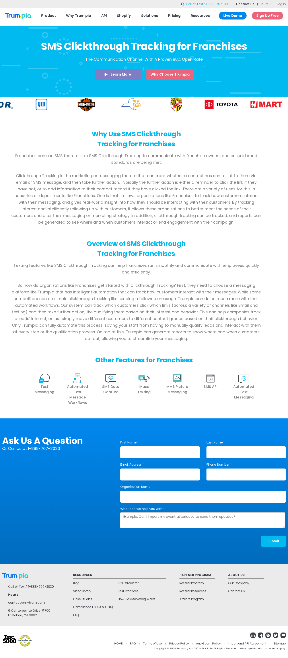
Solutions (149, 15)
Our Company (238, 583)
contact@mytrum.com (26, 602)
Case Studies (82, 599)
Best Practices (128, 591)
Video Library (82, 591)
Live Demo (232, 15)
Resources (200, 15)
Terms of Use (152, 643)
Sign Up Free (267, 15)
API (104, 15)
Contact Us (245, 4)
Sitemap (280, 643)
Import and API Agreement (247, 643)
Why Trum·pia (78, 15)
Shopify (124, 15)
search (183, 4)
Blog (76, 583)
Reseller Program (191, 583)
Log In (281, 4)
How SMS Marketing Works (136, 599)
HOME (118, 643)
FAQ (76, 615)
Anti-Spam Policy (208, 643)
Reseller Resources (192, 591)
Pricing (174, 15)
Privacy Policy (179, 643)
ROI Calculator (128, 583)
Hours (264, 4)
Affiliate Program (191, 599)
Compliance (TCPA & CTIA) (93, 607)
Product (48, 15)
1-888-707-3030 (219, 4)
